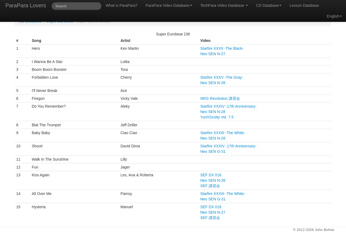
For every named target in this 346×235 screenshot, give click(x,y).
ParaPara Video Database (169, 5)
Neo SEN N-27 (212, 54)
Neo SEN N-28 (212, 83)
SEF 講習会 (210, 186)
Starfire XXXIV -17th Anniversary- (228, 106)
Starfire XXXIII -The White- (222, 133)
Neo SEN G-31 (212, 151)
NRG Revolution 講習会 (220, 98)
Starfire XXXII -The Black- (222, 48)
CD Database (268, 5)
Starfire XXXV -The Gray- (221, 77)
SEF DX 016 (210, 175)
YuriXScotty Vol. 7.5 (217, 117)
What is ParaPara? (122, 5)
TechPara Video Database (224, 5)
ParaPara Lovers (25, 5)
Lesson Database (304, 5)
